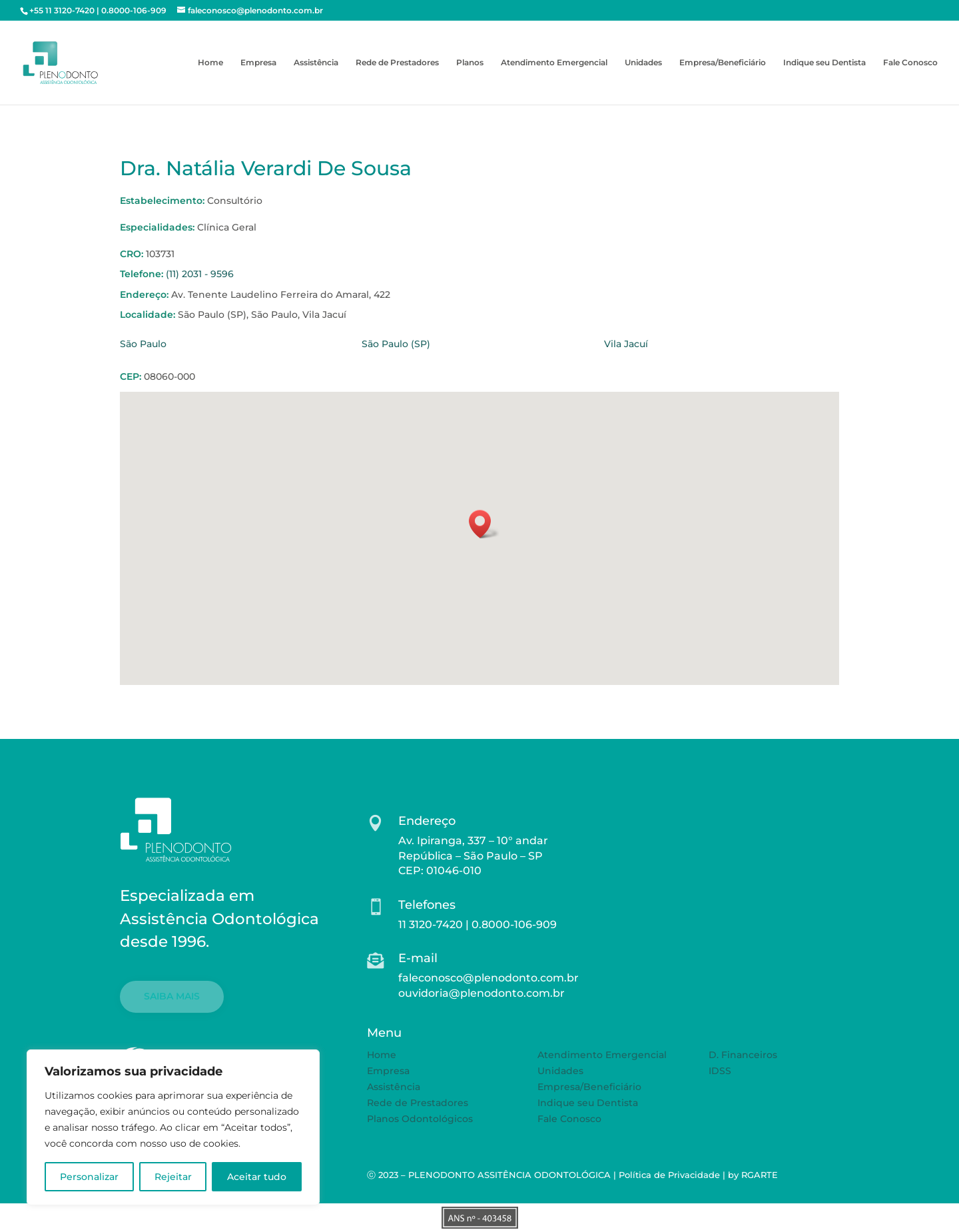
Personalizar (89, 1177)
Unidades (643, 62)
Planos (469, 62)
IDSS (720, 1071)
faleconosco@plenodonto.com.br (488, 977)
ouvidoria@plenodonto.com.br (481, 993)
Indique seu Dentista (824, 62)
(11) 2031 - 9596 (200, 274)
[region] (173, 1127)
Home (210, 62)
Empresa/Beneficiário (722, 62)
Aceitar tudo (256, 1177)
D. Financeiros (743, 1055)
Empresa (258, 62)
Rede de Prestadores (397, 62)
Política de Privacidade (669, 1174)
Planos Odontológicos (420, 1119)
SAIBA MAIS (172, 996)
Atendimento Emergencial (554, 62)
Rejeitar (173, 1177)
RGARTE (759, 1174)
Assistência (316, 62)
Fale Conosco (910, 62)
